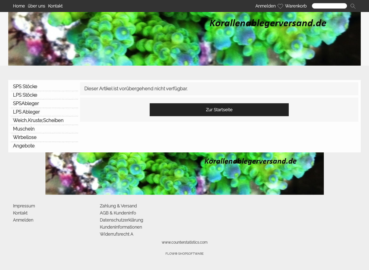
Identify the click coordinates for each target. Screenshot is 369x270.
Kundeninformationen (121, 227)
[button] (353, 6)
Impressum (24, 205)
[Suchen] (329, 6)
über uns (36, 6)
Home (19, 6)
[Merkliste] (280, 6)
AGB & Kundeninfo (118, 212)
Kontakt (55, 6)
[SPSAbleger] (44, 103)
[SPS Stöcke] (44, 86)
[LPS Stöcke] (44, 95)
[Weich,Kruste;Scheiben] (44, 120)
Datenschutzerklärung (121, 220)
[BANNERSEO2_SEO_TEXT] (184, 154)
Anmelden (265, 6)
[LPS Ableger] (44, 112)
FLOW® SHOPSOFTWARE (184, 253)
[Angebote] (44, 146)
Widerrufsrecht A (116, 234)
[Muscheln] (44, 129)
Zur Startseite (219, 109)
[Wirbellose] (44, 137)
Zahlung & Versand (118, 205)
